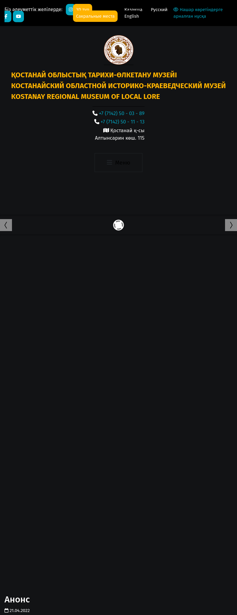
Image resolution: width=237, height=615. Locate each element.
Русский (159, 9)
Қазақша (133, 9)
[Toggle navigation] (118, 163)
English (131, 16)
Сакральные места (95, 16)
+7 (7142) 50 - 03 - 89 (122, 113)
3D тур (82, 9)
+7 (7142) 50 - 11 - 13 (123, 122)
